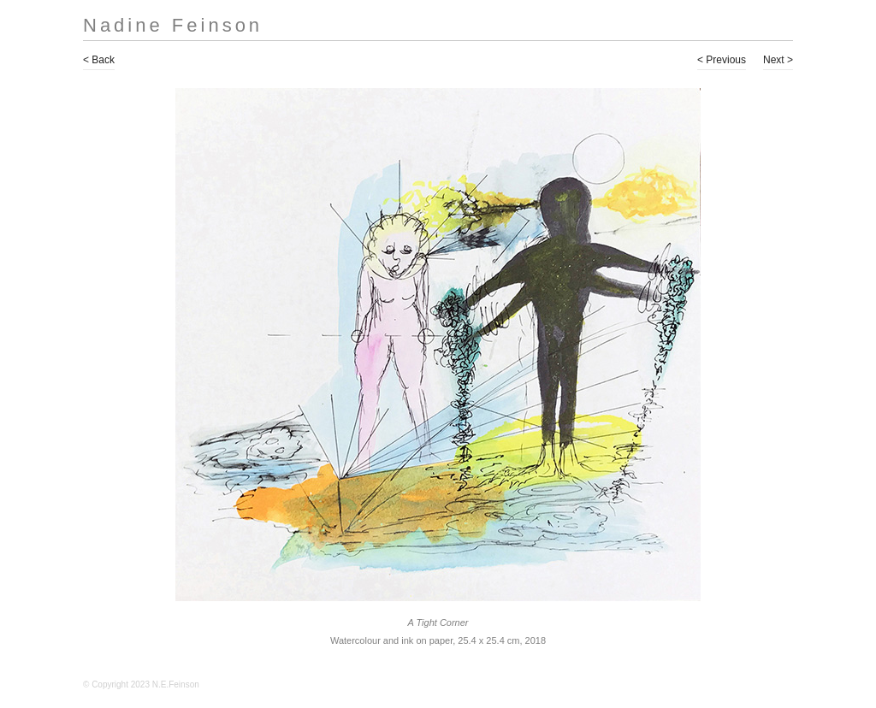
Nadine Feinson (173, 25)
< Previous (721, 60)
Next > (778, 60)
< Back (99, 60)
